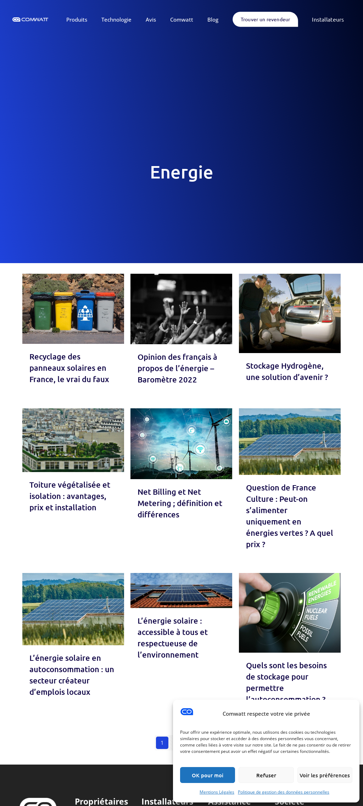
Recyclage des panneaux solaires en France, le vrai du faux (69, 368)
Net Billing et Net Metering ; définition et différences (180, 503)
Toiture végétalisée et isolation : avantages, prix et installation (69, 496)
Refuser (266, 775)
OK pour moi (207, 775)
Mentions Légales (217, 792)
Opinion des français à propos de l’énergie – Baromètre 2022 (177, 368)
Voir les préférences (325, 775)
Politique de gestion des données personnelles (283, 792)
